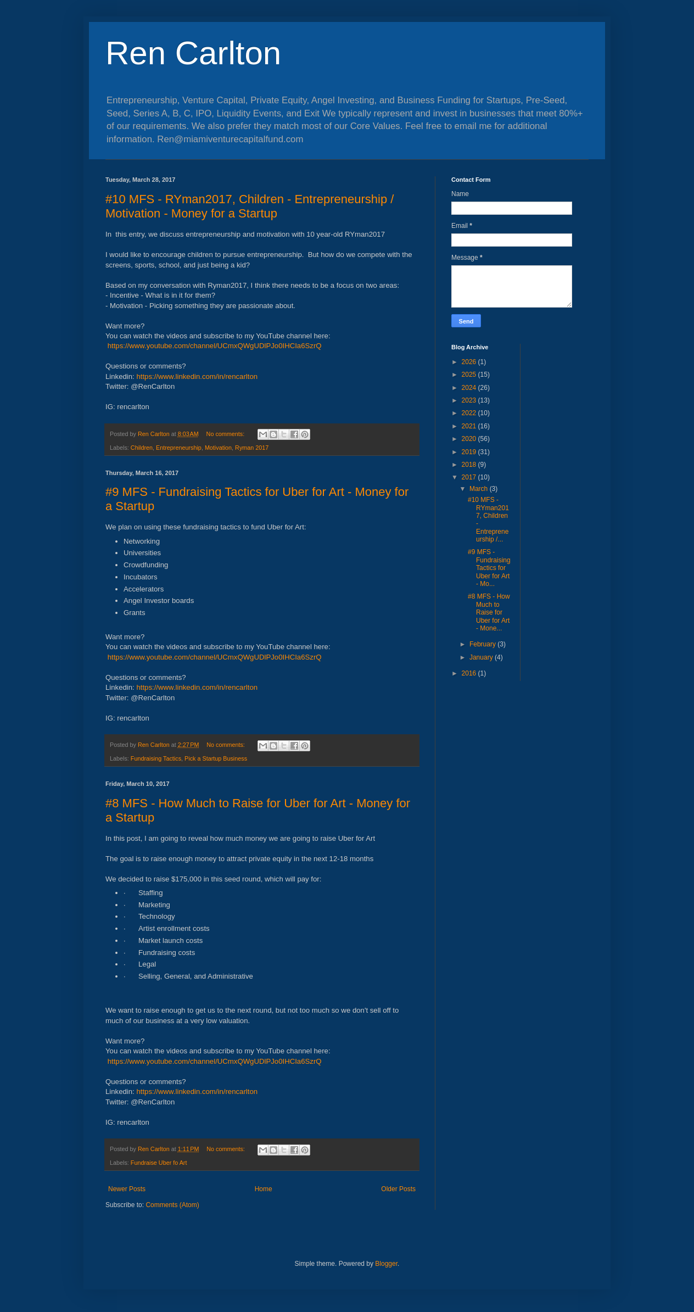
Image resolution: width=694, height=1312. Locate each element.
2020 (470, 439)
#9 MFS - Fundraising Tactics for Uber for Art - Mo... (489, 568)
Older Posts (398, 1189)
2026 (470, 362)
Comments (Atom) (172, 1205)
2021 (470, 426)
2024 (470, 388)
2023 (470, 400)
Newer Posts (126, 1189)
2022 (470, 413)
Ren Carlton (193, 53)
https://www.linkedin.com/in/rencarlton (197, 376)
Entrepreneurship (179, 447)
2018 (470, 464)
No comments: (226, 434)
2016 (470, 673)
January (482, 657)
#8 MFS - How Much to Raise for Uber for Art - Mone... (489, 612)
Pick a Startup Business (215, 758)
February (483, 644)
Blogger (386, 1264)
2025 (470, 374)
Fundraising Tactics (156, 758)
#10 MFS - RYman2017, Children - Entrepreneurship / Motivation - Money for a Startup (249, 206)
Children (142, 447)
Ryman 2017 (251, 447)
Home (263, 1189)
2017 (470, 477)
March (479, 489)
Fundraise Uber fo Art (159, 1162)
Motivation (218, 447)
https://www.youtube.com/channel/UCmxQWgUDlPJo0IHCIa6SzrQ (215, 346)
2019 (470, 452)
